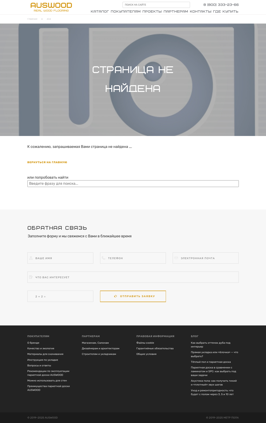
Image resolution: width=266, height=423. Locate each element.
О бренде (33, 342)
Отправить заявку (134, 296)
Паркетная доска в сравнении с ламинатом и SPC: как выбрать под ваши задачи (213, 371)
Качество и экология (40, 348)
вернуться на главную (47, 162)
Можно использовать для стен (47, 380)
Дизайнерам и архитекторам (100, 348)
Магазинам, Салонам (95, 342)
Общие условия (146, 354)
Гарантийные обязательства (155, 348)
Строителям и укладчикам (99, 354)
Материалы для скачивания (45, 354)
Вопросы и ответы (39, 365)
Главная (32, 19)
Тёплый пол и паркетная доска (211, 361)
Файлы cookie (145, 342)
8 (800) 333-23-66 (221, 5)
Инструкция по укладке (42, 359)
